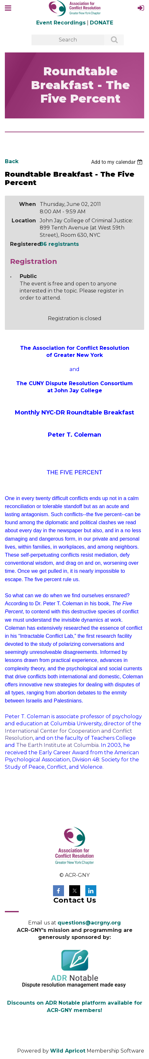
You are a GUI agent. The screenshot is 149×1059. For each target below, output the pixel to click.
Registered (23, 244)
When (27, 204)
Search (110, 40)
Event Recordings (61, 23)
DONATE (101, 23)
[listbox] (117, 162)
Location (24, 221)
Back (11, 161)
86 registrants (59, 244)
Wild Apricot (67, 1051)
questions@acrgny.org (89, 923)
